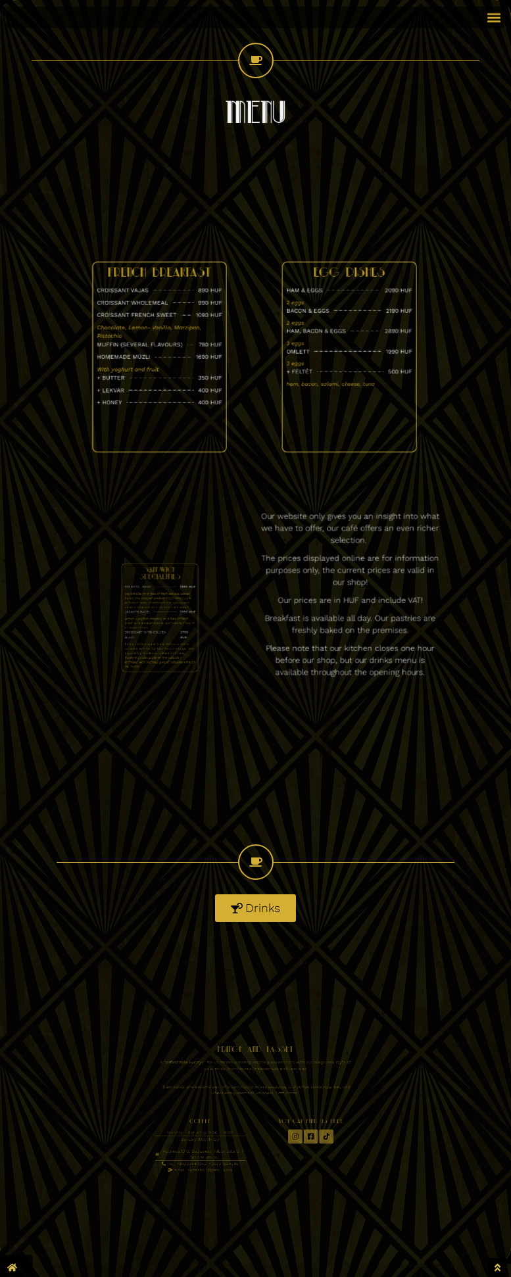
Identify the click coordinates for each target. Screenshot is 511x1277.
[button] (493, 15)
